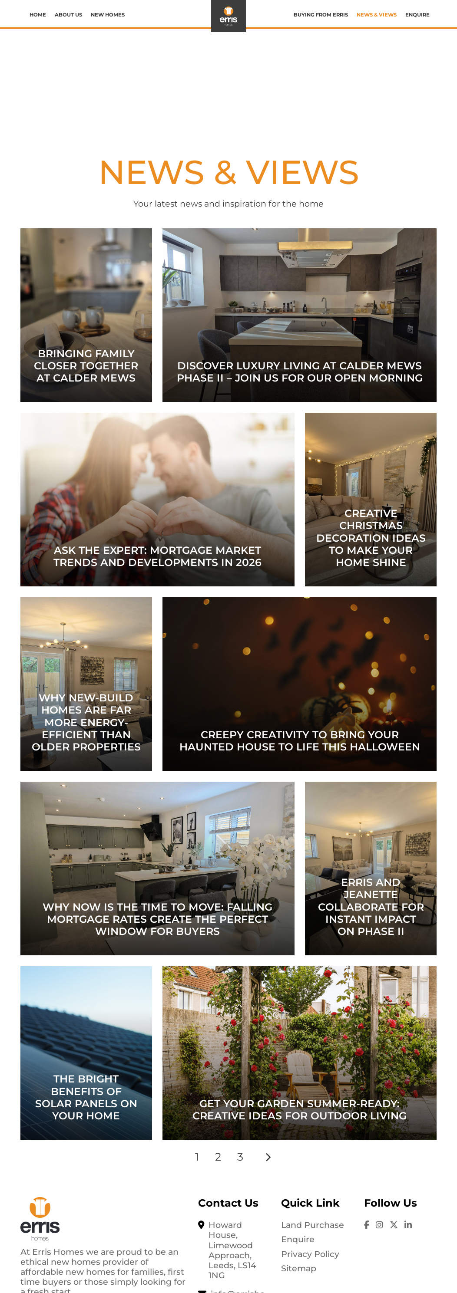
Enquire (417, 15)
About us (68, 15)
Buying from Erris (321, 15)
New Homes (108, 15)
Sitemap (298, 1268)
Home (38, 15)
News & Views (377, 15)
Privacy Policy (310, 1254)
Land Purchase (312, 1225)
